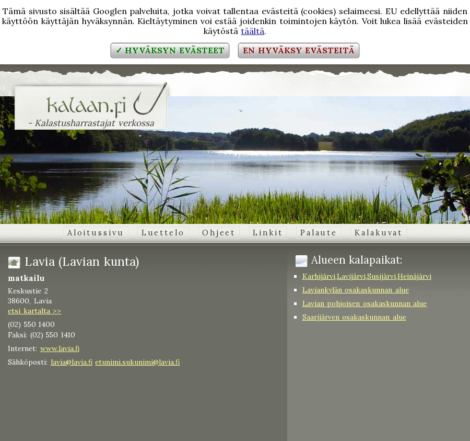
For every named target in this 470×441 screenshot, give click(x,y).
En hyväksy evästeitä (299, 50)
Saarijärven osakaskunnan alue (354, 317)
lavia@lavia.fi (71, 362)
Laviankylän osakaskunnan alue (355, 290)
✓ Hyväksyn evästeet (170, 50)
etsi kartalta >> (34, 310)
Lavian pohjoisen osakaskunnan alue (364, 303)
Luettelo (163, 233)
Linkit (268, 233)
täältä (252, 31)
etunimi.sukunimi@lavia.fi (137, 362)
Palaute (318, 233)
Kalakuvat (379, 233)
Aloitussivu (95, 233)
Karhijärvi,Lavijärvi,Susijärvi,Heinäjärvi (366, 276)
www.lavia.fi (59, 348)
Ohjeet (219, 233)
